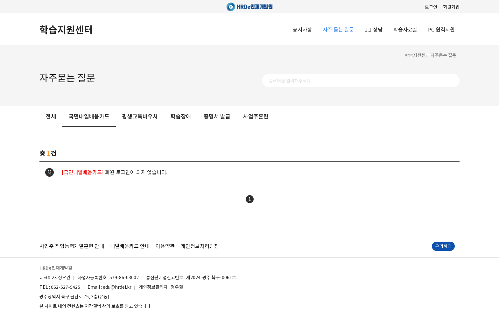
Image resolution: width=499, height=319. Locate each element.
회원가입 (451, 7)
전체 (51, 116)
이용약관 (165, 246)
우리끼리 (443, 246)
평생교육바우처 (140, 116)
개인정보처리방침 (200, 246)
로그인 (431, 7)
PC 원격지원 (441, 29)
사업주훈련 (256, 116)
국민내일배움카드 (89, 116)
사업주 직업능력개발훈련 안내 (71, 246)
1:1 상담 (374, 29)
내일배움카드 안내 (130, 246)
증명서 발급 (217, 116)
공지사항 (302, 29)
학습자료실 (405, 29)
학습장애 (181, 116)
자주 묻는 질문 (338, 29)
